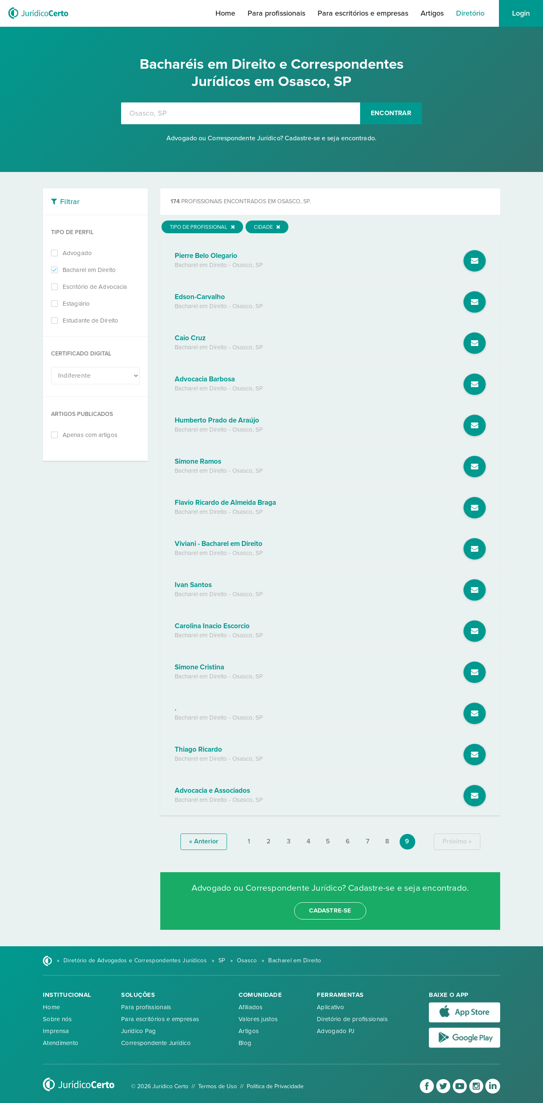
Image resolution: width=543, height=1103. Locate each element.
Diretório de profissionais (352, 1019)
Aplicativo (330, 1007)
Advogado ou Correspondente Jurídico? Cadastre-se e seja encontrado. (271, 138)
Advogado (77, 253)
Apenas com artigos (90, 435)
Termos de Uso (217, 1086)
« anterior (203, 841)
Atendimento (60, 1043)
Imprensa (56, 1031)
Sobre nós (57, 1019)
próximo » (457, 841)
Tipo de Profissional (202, 227)
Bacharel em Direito (89, 270)
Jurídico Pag (138, 1031)
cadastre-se (330, 910)
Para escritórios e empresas (363, 13)
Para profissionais (276, 13)
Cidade (267, 227)
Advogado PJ (335, 1031)
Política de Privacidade (275, 1086)
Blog (245, 1043)
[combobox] (240, 113)
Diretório (470, 13)
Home (225, 13)
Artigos (432, 13)
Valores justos (258, 1019)
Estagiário (76, 303)
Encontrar (391, 113)
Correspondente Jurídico (156, 1043)
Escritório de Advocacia (95, 286)
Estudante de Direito (90, 320)
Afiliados (251, 1007)
